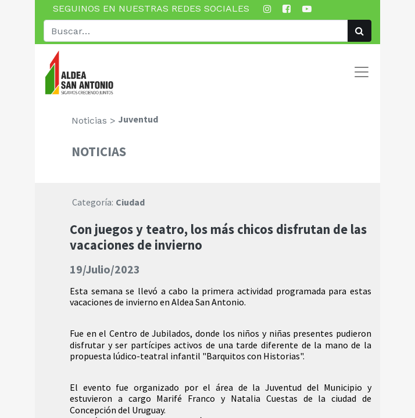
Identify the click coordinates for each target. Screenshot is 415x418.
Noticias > (93, 120)
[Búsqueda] (359, 31)
